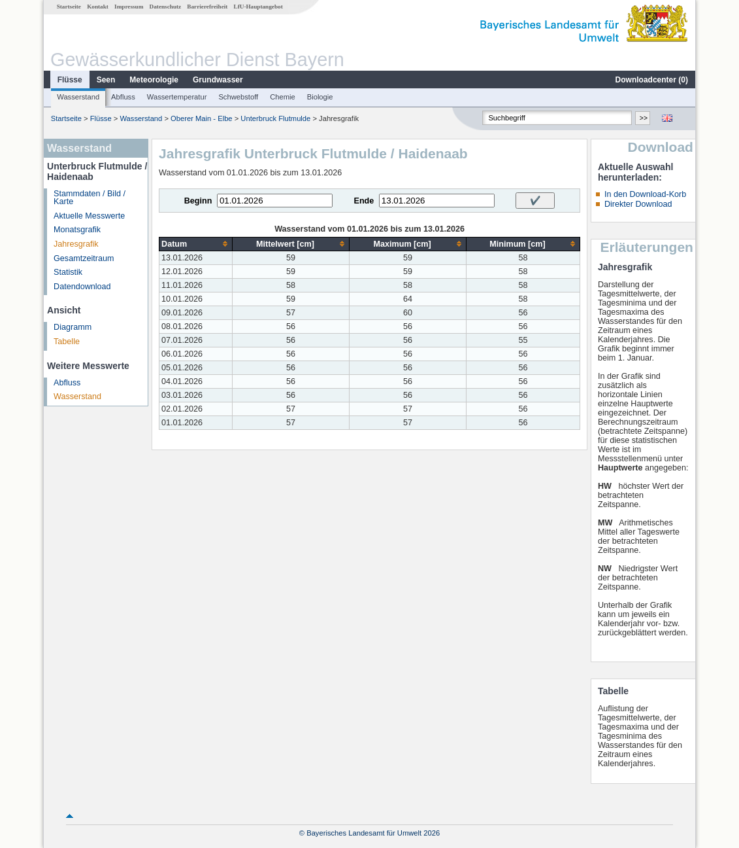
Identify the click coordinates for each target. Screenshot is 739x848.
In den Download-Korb (645, 194)
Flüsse (69, 79)
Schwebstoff (238, 97)
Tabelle (67, 341)
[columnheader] (196, 244)
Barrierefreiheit (207, 6)
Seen (106, 79)
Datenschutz (166, 6)
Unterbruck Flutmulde (275, 118)
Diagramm (72, 327)
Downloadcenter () (652, 79)
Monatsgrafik (77, 229)
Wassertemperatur (177, 97)
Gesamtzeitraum (84, 258)
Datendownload (82, 286)
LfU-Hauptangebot (258, 6)
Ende (363, 200)
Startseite (69, 6)
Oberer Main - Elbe (202, 118)
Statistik (68, 272)
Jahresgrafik (76, 244)
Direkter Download (638, 204)
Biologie (320, 97)
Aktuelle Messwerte (89, 216)
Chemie (282, 97)
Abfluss (123, 97)
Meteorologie (153, 79)
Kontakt (97, 6)
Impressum (128, 6)
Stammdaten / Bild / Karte (89, 198)
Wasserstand (78, 97)
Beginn (198, 200)
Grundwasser (218, 79)
